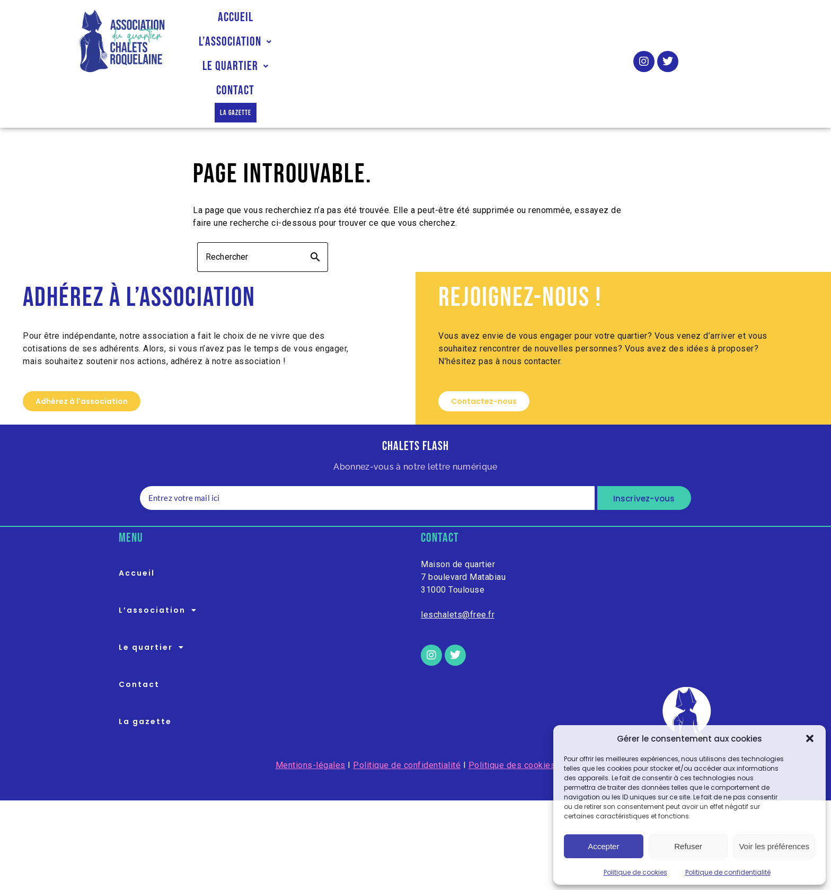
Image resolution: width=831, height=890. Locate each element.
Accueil (239, 41)
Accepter (603, 846)
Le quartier (414, 41)
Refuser (688, 846)
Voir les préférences (774, 846)
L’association (319, 41)
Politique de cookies (635, 872)
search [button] (315, 213)
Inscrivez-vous (644, 454)
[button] (810, 738)
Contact (492, 41)
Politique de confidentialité (728, 872)
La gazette (561, 41)
